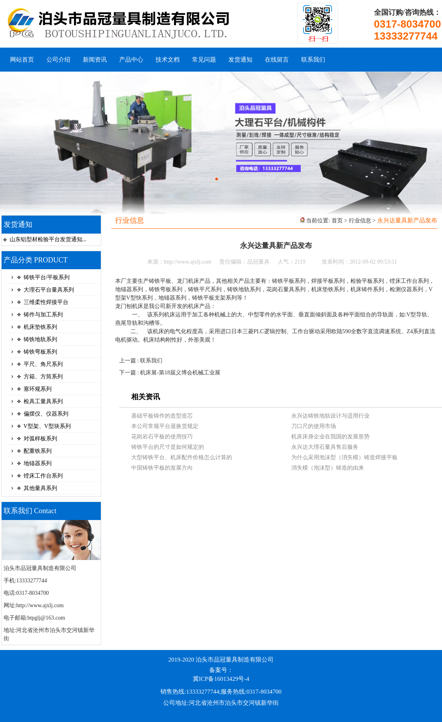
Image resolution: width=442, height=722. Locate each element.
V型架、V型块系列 (47, 426)
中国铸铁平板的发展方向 (162, 468)
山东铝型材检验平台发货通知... (48, 239)
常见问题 (204, 59)
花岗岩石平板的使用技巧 (162, 437)
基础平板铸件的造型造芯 (162, 416)
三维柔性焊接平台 (46, 302)
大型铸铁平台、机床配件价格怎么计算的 (181, 457)
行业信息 (360, 221)
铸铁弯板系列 (40, 352)
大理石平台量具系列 (49, 290)
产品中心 (131, 59)
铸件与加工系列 (43, 315)
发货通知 (240, 59)
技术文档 (168, 59)
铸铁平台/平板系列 (47, 277)
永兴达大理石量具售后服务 (324, 447)
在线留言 (277, 59)
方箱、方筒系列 (43, 377)
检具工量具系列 (43, 401)
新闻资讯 (95, 59)
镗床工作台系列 (43, 476)
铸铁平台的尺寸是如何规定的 (167, 447)
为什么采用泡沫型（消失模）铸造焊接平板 (344, 457)
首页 (337, 221)
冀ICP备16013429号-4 (221, 679)
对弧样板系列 (40, 439)
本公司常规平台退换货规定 (164, 426)
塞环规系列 (38, 389)
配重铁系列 (38, 451)
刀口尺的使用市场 (313, 426)
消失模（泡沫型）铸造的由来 (327, 468)
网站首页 (22, 59)
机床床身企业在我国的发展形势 (330, 437)
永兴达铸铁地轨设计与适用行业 (330, 416)
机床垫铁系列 (40, 327)
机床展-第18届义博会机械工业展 (180, 373)
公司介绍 (58, 59)
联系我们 (313, 59)
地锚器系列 (38, 463)
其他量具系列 (40, 488)
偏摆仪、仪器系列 (46, 414)
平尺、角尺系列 (43, 364)
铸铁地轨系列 (40, 339)
